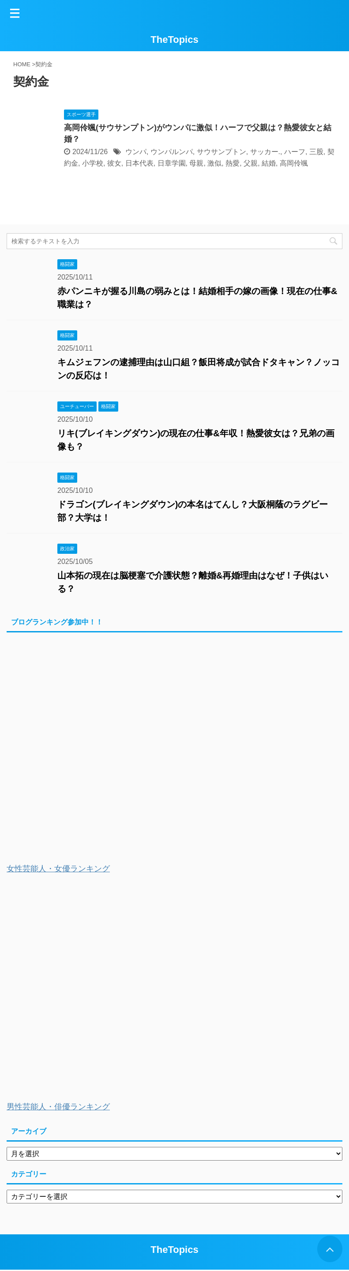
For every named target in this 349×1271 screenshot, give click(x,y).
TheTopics (174, 39)
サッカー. (265, 151)
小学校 (92, 163)
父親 (251, 163)
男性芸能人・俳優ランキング (58, 1106)
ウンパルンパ (171, 151)
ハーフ (294, 151)
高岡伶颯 (294, 163)
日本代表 (139, 163)
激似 (214, 163)
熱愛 (232, 163)
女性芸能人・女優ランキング (58, 868)
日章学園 (172, 163)
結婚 (269, 163)
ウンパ (135, 151)
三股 (316, 151)
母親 (196, 163)
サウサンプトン (221, 151)
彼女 (114, 163)
